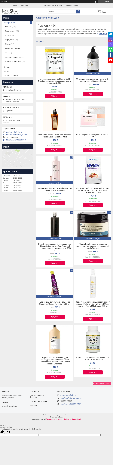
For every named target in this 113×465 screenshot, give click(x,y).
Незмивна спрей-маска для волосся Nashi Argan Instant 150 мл (54, 136)
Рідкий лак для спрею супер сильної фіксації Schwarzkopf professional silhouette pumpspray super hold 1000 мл (54, 247)
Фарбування (9, 40)
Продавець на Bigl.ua (56, 417)
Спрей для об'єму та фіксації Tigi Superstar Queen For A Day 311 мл (54, 303)
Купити (55, 96)
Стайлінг (8, 35)
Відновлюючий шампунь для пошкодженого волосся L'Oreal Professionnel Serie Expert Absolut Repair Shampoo (55, 361)
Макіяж (7, 44)
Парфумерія (9, 31)
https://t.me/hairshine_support (17, 135)
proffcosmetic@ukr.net (14, 132)
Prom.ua (67, 415)
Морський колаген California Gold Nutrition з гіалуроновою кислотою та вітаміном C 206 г (54, 81)
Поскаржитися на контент (54, 419)
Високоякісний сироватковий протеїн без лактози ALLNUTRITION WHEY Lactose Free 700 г (92, 190)
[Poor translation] (8, 432)
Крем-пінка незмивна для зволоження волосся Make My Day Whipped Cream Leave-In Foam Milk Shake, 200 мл (93, 304)
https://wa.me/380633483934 (16, 140)
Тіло (6, 53)
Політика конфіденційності (72, 419)
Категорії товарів (9, 23)
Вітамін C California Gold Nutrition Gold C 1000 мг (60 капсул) (93, 359)
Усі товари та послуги (101, 383)
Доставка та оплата (10, 75)
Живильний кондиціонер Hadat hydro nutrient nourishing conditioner (93, 80)
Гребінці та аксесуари (13, 61)
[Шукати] (78, 11)
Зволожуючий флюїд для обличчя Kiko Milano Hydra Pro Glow (54, 189)
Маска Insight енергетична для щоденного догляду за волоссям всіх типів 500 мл (93, 246)
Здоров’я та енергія (12, 57)
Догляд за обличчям (12, 48)
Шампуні (103, 34)
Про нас (6, 67)
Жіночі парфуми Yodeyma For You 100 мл (93, 136)
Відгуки (6, 71)
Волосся (8, 26)
